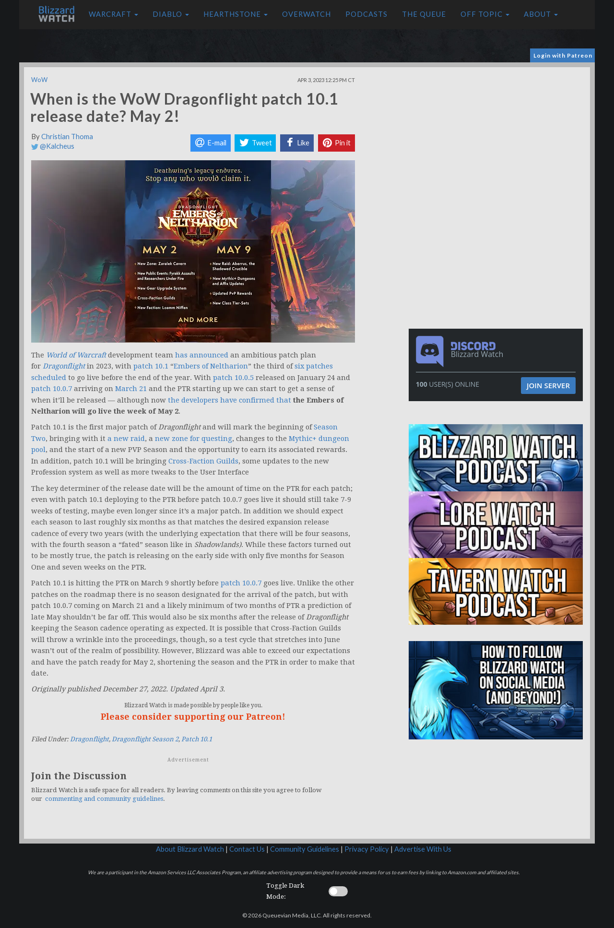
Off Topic (484, 14)
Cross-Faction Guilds (203, 461)
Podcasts (366, 14)
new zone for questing (193, 438)
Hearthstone (235, 14)
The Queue (424, 14)
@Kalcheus (52, 146)
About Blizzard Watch (190, 849)
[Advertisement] (498, 134)
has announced (201, 355)
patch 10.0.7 (51, 388)
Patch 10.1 (196, 739)
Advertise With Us (422, 849)
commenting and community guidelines (104, 798)
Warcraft (113, 14)
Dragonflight (89, 739)
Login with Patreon (562, 55)
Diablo (171, 14)
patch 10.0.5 (233, 377)
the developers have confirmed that (229, 400)
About (541, 14)
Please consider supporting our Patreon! (193, 717)
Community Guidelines (304, 849)
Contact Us (247, 849)
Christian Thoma (67, 136)
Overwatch (306, 14)
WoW (39, 79)
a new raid (126, 438)
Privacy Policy (366, 849)
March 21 (131, 388)
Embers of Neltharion (211, 366)
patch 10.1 (150, 366)
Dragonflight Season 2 (145, 739)
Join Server (548, 385)
